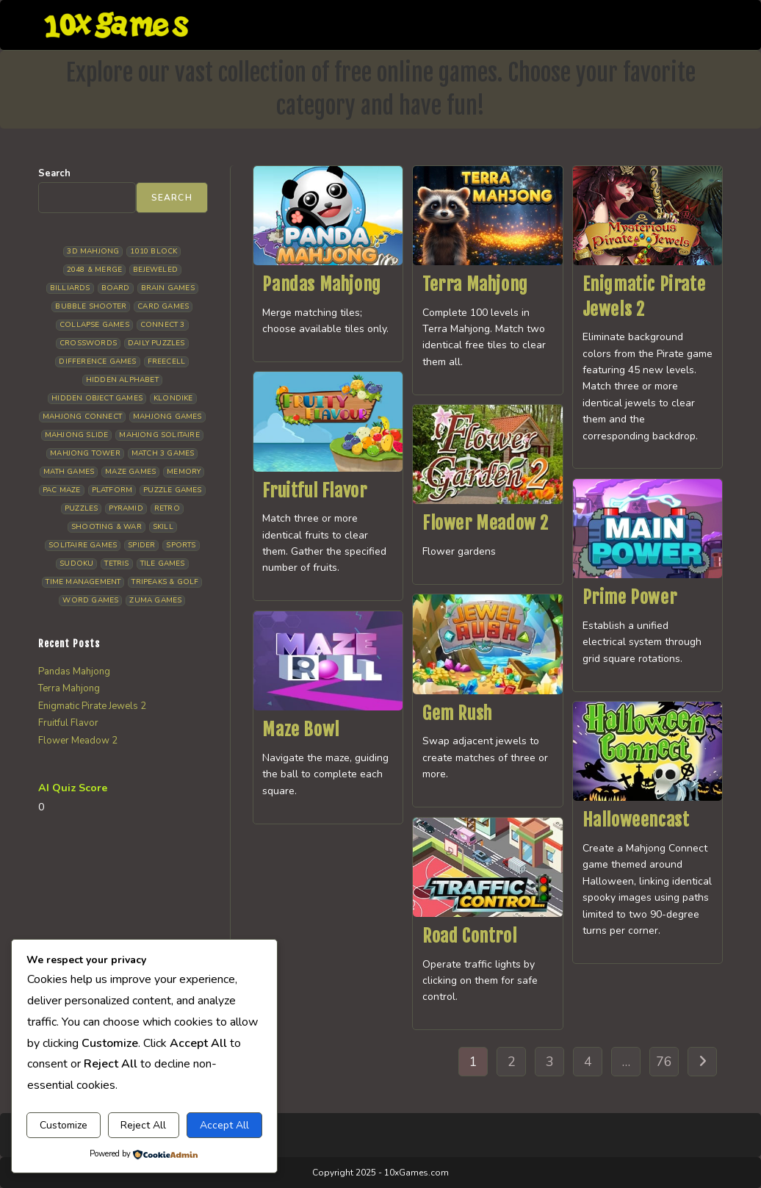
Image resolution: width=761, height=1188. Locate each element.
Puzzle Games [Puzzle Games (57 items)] (172, 490)
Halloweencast (636, 820)
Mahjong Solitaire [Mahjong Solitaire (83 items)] (159, 435)
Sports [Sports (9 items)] (180, 545)
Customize (63, 1125)
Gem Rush (457, 713)
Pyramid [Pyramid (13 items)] (126, 508)
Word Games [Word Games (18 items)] (90, 600)
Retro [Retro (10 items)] (167, 508)
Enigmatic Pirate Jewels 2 (92, 706)
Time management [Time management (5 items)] (83, 582)
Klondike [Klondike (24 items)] (173, 398)
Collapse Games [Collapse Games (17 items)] (94, 325)
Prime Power (630, 597)
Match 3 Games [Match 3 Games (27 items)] (163, 453)
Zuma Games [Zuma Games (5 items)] (155, 600)
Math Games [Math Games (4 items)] (68, 472)
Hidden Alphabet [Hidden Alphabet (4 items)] (122, 380)
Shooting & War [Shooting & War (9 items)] (106, 527)
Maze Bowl (300, 730)
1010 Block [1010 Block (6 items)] (153, 251)
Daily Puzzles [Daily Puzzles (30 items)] (156, 343)
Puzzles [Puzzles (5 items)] (81, 508)
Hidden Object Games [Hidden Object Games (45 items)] (97, 398)
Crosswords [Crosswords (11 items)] (88, 343)
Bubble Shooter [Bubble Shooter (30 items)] (90, 306)
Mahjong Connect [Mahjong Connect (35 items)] (82, 416)
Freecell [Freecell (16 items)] (167, 361)
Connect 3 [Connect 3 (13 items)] (162, 325)
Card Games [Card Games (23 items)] (163, 306)
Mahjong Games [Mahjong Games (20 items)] (167, 416)
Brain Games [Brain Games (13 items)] (168, 288)
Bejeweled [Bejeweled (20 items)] (155, 269)
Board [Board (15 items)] (115, 288)
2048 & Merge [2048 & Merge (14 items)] (94, 269)
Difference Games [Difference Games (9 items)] (97, 361)
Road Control (469, 936)
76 (664, 1061)
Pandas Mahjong (321, 284)
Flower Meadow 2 (485, 523)
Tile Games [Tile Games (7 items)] (162, 563)
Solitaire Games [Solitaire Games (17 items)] (82, 545)
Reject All (143, 1125)
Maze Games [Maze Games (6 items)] (130, 472)
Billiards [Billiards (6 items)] (70, 288)
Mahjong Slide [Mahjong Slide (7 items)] (77, 435)
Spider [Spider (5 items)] (141, 545)
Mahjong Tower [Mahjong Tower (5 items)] (85, 453)
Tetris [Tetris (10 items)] (116, 563)
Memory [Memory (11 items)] (184, 472)
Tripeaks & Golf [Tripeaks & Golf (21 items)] (164, 582)
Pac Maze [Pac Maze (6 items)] (62, 490)
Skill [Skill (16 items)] (163, 527)
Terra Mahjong (475, 284)
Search (54, 173)
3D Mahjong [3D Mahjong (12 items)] (93, 251)
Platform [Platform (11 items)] (112, 490)
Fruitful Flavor (314, 491)
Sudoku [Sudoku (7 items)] (76, 563)
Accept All (224, 1125)
